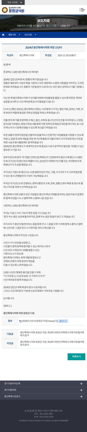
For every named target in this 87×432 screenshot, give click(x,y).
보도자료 (28, 35)
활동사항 (12, 35)
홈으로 (3, 35)
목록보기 (76, 356)
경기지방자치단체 (12, 383)
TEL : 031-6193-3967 (44, 414)
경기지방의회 (10, 390)
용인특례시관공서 (12, 396)
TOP (43, 424)
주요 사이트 (12, 2)
